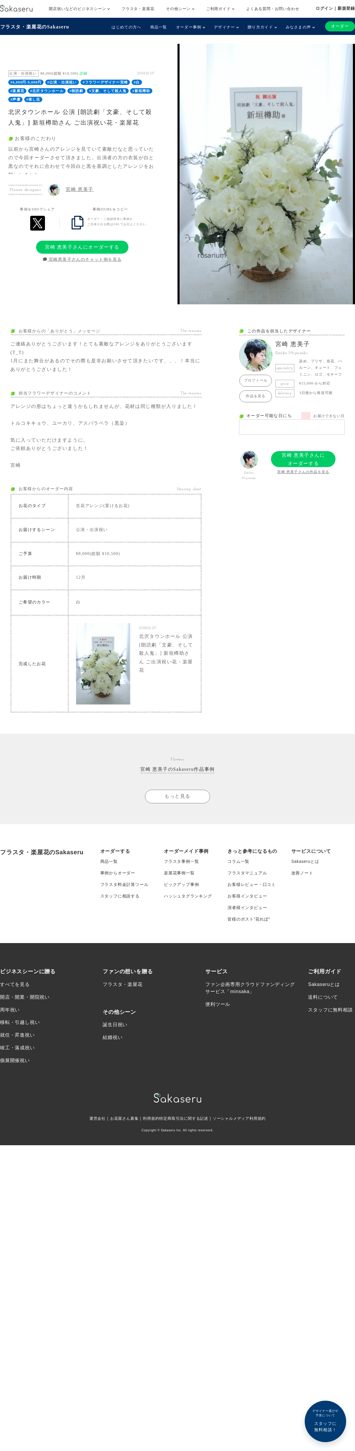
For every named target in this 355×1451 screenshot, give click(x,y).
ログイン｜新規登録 (335, 8)
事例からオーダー (117, 874)
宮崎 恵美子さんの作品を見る (303, 472)
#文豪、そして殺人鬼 (108, 91)
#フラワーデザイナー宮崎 (105, 82)
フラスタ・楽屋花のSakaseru (34, 26)
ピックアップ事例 (181, 886)
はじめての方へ (126, 27)
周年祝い (10, 1012)
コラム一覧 (238, 862)
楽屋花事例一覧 (179, 874)
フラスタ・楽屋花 (138, 9)
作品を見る (255, 396)
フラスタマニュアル (247, 874)
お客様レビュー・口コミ (251, 886)
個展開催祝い (15, 1063)
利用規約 (149, 1121)
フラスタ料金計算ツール (124, 886)
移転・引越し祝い (20, 1025)
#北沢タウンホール (47, 91)
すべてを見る (15, 986)
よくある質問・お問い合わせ (272, 9)
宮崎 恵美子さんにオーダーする (82, 246)
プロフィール (255, 380)
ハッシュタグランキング (188, 898)
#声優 (15, 99)
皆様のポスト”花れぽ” (248, 921)
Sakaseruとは (305, 862)
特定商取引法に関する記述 (184, 1121)
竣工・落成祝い (17, 1050)
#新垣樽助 (141, 91)
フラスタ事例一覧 (181, 862)
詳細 (83, 73)
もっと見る (177, 796)
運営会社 (92, 1121)
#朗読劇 (76, 91)
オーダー (340, 26)
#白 (137, 82)
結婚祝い (112, 1040)
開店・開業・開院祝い (25, 999)
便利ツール (217, 1006)
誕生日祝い (115, 1027)
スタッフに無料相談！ (325, 1420)
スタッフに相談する (120, 898)
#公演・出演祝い (62, 82)
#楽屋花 (17, 91)
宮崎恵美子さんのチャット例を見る (82, 259)
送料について (323, 999)
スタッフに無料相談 (330, 1012)
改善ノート (302, 874)
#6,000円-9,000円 (25, 82)
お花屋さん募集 (120, 1121)
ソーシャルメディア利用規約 (243, 1121)
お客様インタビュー (247, 898)
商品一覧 (158, 27)
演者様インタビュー (247, 910)
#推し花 (33, 99)
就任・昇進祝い (17, 1037)
